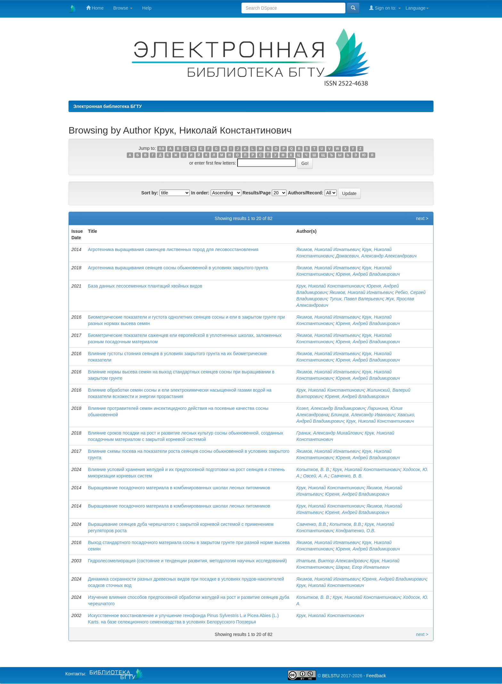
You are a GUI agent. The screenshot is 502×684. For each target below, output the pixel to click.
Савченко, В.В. (311, 524)
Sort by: (149, 192)
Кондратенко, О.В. (355, 530)
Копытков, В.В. (345, 524)
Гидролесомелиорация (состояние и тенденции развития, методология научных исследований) (187, 560)
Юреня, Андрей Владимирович (368, 274)
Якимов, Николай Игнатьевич (328, 249)
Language (417, 8)
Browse (123, 8)
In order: (200, 192)
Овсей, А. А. (315, 475)
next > (422, 218)
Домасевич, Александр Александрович (376, 255)
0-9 (161, 149)
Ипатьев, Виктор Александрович (332, 560)
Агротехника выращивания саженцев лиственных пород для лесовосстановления (173, 249)
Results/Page (257, 192)
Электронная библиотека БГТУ (107, 106)
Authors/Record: (305, 192)
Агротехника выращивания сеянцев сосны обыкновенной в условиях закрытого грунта (178, 267)
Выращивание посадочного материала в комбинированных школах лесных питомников (179, 487)
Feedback (376, 675)
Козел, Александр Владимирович (330, 408)
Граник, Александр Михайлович (329, 433)
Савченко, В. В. (347, 475)
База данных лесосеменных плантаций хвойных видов (145, 286)
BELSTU (330, 675)
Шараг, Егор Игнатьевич (362, 567)
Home (95, 8)
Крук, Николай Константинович (330, 286)
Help (146, 8)
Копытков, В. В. (313, 469)
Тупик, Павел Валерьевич (356, 298)
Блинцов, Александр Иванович (362, 414)
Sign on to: (385, 8)
